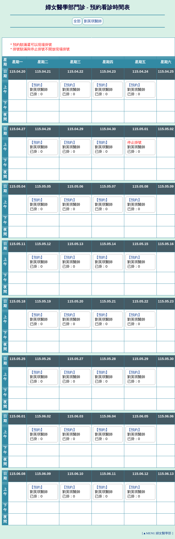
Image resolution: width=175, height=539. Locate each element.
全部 (77, 21)
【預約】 (37, 85)
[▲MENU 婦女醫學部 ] (157, 533)
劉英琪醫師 (93, 21)
